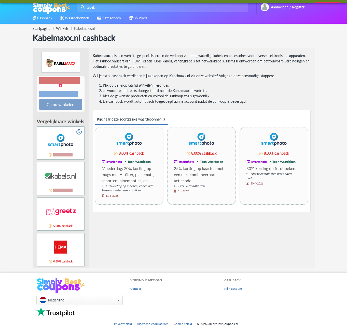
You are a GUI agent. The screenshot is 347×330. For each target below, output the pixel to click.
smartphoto (114, 162)
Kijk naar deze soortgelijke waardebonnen (131, 119)
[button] (60, 87)
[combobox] (161, 7)
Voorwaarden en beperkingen (58, 94)
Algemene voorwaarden (153, 324)
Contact (135, 289)
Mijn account (233, 289)
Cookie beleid (183, 324)
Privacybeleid (123, 324)
